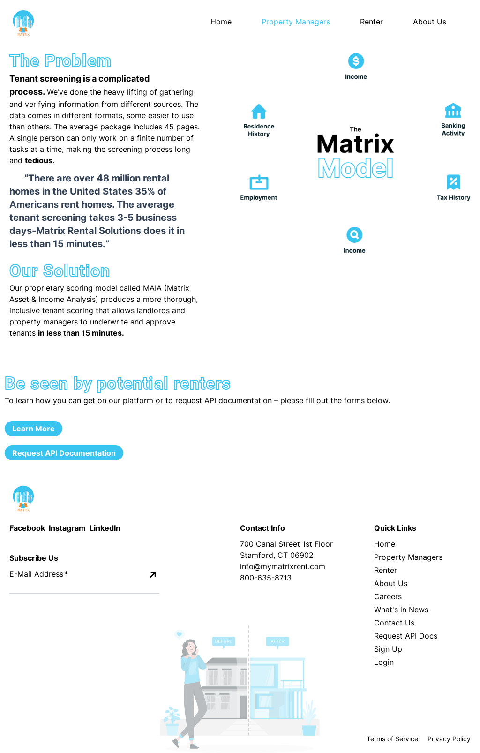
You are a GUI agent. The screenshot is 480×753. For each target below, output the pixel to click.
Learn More (33, 428)
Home (221, 21)
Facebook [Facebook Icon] (27, 528)
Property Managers (408, 557)
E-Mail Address (38, 574)
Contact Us (394, 622)
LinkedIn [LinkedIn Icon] (105, 528)
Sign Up (388, 649)
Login (384, 662)
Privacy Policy (449, 739)
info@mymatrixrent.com (282, 566)
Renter (385, 570)
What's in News (401, 609)
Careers (388, 596)
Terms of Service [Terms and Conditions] (392, 739)
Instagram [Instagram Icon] (67, 528)
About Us (390, 583)
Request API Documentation (64, 453)
